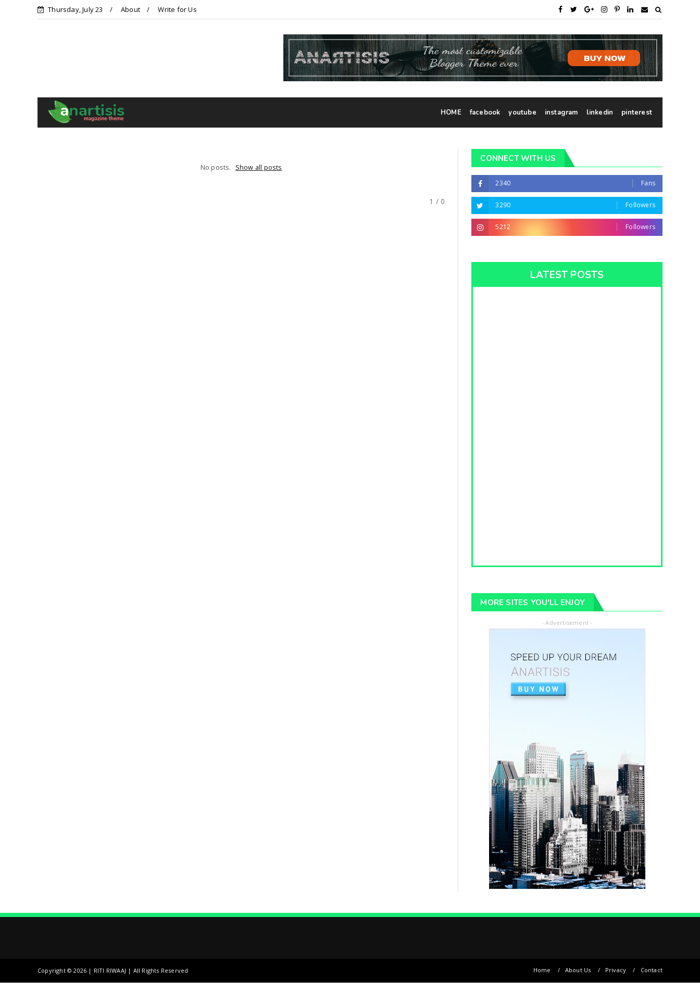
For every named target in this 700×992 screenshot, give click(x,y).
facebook (485, 112)
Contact (651, 970)
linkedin (600, 112)
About (130, 9)
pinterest (636, 112)
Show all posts (258, 167)
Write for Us (177, 9)
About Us (578, 970)
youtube (522, 112)
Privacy (615, 970)
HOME (451, 112)
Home (542, 970)
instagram (561, 112)
